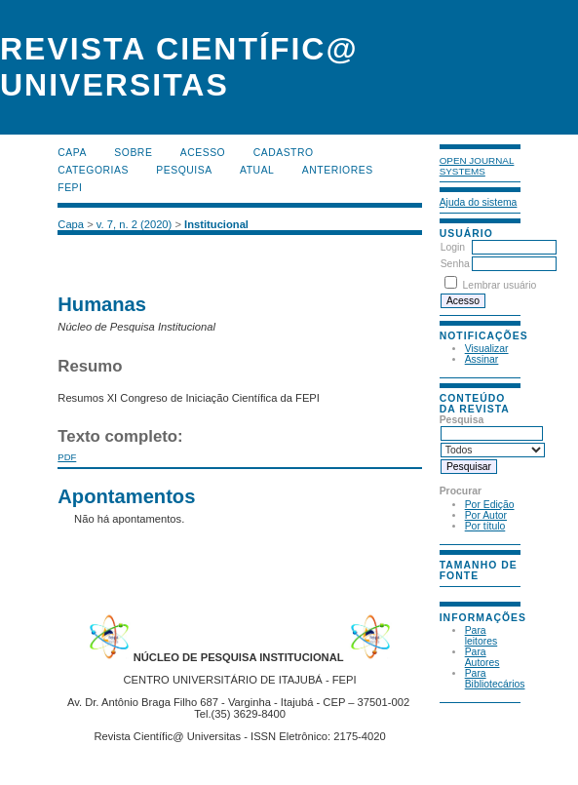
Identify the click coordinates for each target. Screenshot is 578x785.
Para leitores (481, 636)
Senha (455, 263)
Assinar (482, 359)
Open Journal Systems (477, 166)
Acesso (202, 152)
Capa (72, 152)
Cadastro (283, 152)
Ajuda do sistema (479, 202)
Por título (485, 526)
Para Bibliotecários (495, 678)
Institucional (216, 224)
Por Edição (490, 504)
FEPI (70, 187)
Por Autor (486, 515)
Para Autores (482, 657)
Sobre (133, 152)
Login (453, 247)
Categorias (93, 170)
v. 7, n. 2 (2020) (134, 224)
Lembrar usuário (500, 285)
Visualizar (487, 348)
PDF (67, 456)
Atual (257, 170)
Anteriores (337, 170)
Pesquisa (184, 170)
